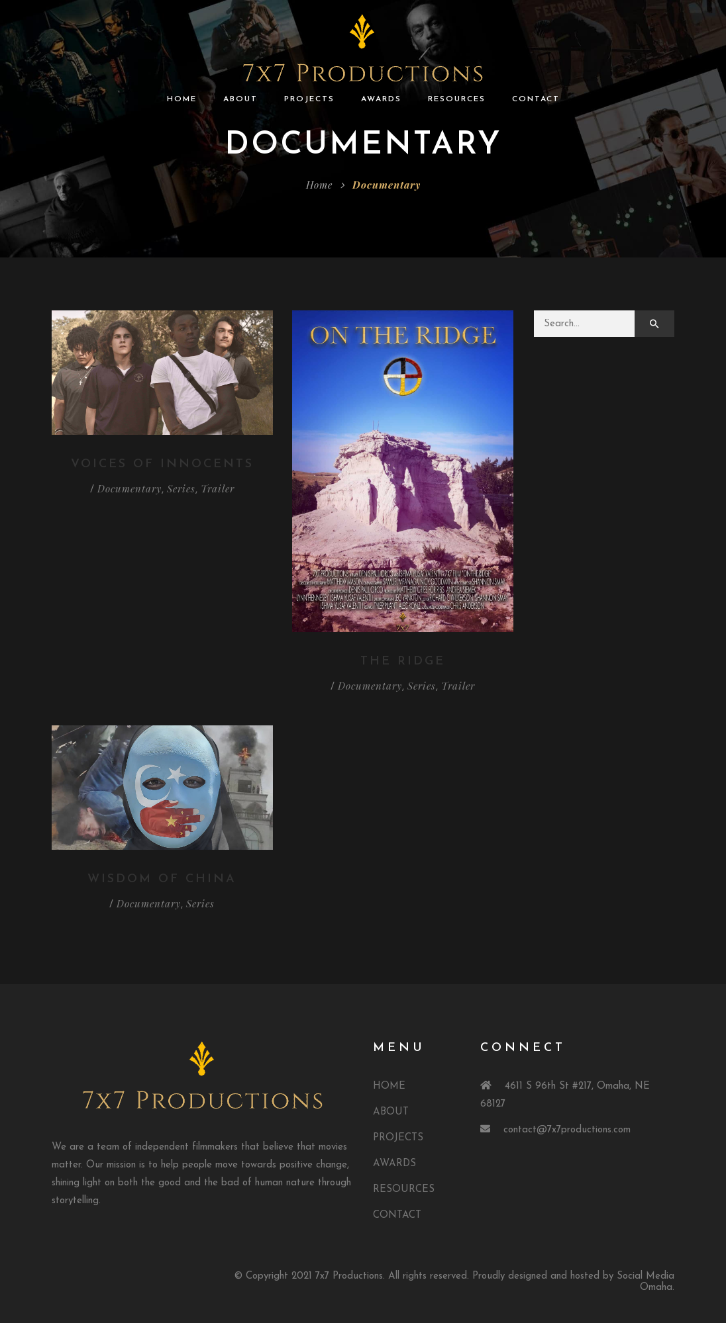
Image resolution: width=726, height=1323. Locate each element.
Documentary (129, 488)
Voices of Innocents (162, 464)
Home (319, 184)
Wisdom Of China (161, 879)
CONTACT (536, 99)
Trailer (217, 488)
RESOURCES (457, 99)
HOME (182, 99)
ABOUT (240, 99)
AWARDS (381, 99)
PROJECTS (309, 99)
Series (181, 488)
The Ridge (402, 661)
